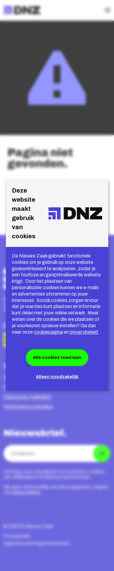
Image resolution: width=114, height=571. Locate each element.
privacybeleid (84, 332)
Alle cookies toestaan (57, 358)
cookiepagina (48, 332)
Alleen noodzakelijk (57, 377)
